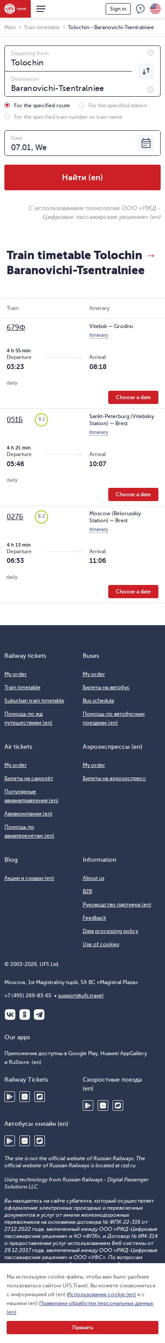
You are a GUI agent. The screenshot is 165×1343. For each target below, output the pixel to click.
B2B (87, 891)
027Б (15, 517)
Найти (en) (82, 177)
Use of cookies (101, 944)
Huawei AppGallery (24, 1096)
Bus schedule (98, 701)
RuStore (39, 1096)
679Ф (16, 328)
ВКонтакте (10, 1014)
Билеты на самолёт (28, 778)
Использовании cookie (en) (101, 1294)
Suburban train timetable (34, 701)
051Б (15, 420)
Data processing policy (110, 931)
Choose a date (133, 397)
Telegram (39, 1014)
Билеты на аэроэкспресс (114, 778)
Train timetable (22, 687)
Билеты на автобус (106, 687)
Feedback (140, 9)
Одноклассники (24, 1014)
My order (15, 674)
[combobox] (82, 58)
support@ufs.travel (80, 995)
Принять (82, 1327)
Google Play (9, 1096)
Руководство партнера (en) (117, 905)
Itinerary (98, 335)
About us (93, 878)
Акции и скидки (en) (29, 878)
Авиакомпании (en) (28, 814)
